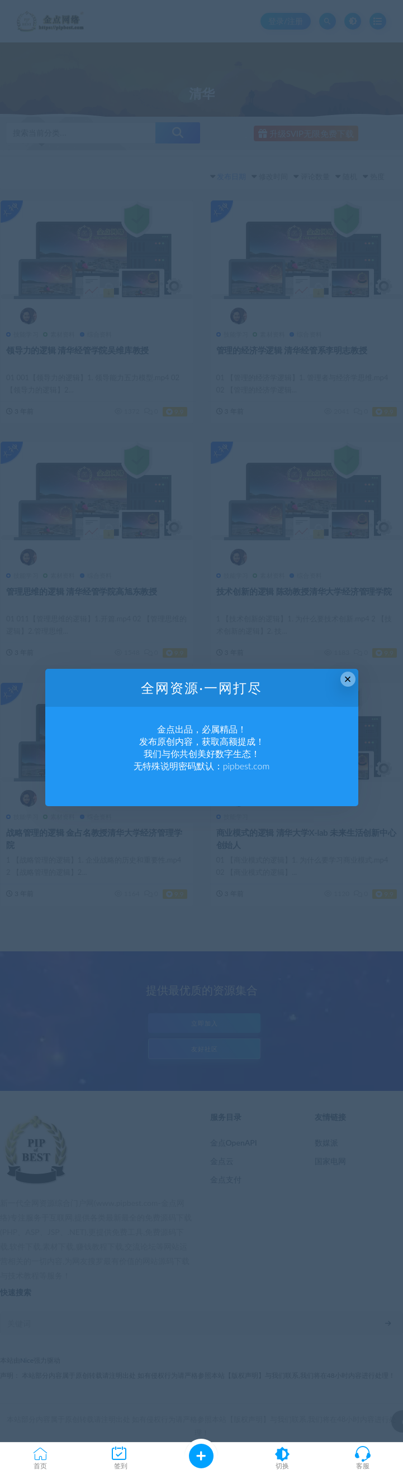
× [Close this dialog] (348, 679)
